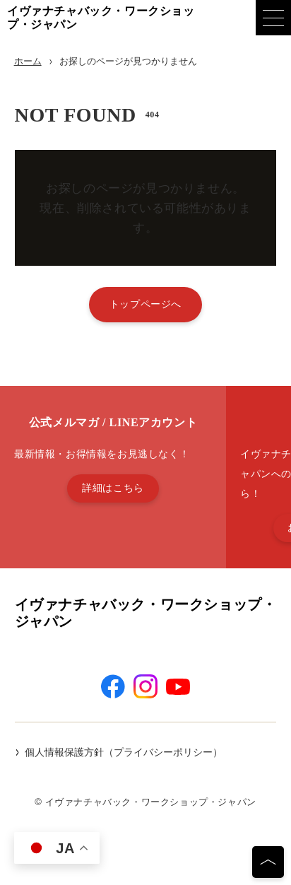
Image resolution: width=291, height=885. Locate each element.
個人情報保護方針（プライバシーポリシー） (123, 752)
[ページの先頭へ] (268, 862)
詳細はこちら (113, 487)
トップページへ (145, 304)
